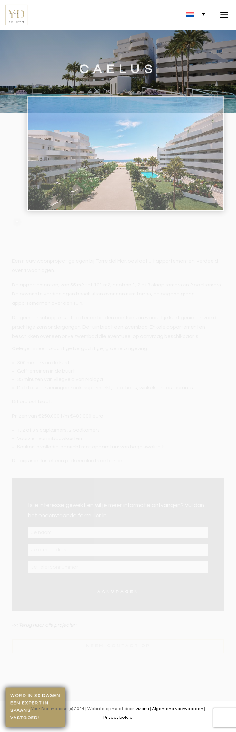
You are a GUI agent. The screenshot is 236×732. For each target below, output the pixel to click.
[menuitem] (196, 14)
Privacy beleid (118, 717)
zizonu (142, 709)
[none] (196, 14)
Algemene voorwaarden (177, 709)
